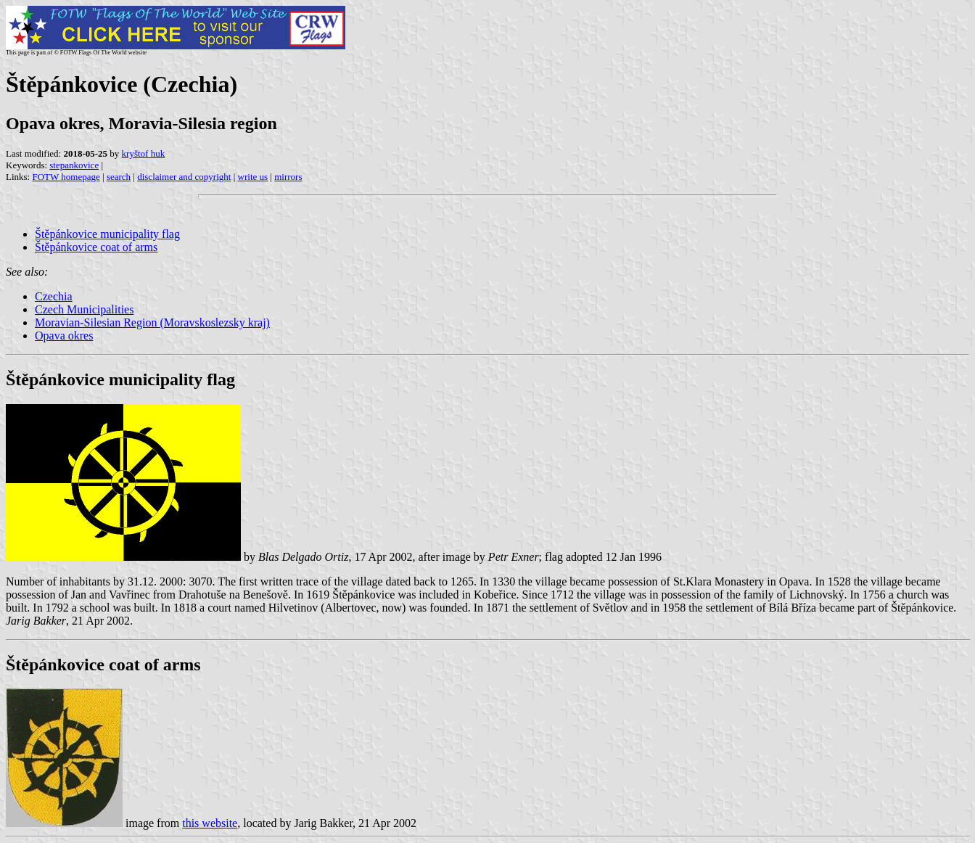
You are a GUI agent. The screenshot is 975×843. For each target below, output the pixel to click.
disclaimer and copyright (184, 176)
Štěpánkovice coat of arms (96, 247)
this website (209, 823)
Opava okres (64, 335)
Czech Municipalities (84, 309)
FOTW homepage (65, 176)
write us (253, 176)
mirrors (288, 176)
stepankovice (74, 165)
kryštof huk (143, 153)
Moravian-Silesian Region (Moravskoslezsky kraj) (152, 322)
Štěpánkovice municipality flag (107, 234)
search (119, 176)
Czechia (54, 296)
